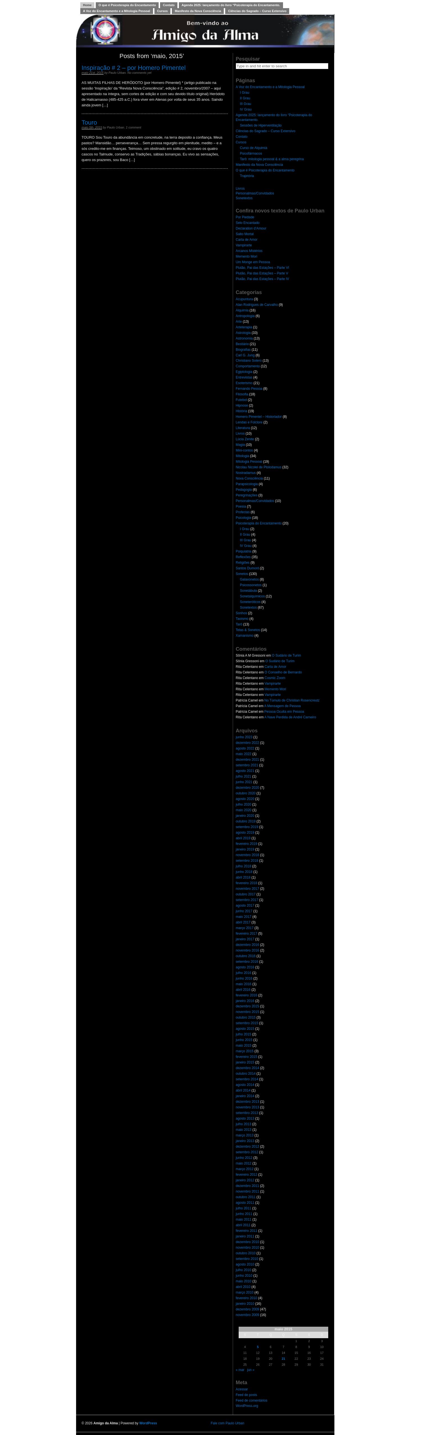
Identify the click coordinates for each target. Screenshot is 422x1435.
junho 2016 (244, 978)
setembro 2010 (247, 1259)
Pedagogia (244, 490)
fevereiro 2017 (246, 934)
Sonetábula (248, 591)
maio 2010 (244, 1281)
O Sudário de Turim (286, 655)
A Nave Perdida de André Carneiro (290, 717)
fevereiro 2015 (246, 1057)
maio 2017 (244, 917)
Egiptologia (244, 372)
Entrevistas (244, 377)
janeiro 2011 (245, 1236)
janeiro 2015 (245, 1062)
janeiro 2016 (245, 1001)
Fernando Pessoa (249, 389)
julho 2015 (243, 1034)
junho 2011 (244, 1214)
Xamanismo (245, 636)
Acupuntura (244, 299)
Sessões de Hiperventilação (261, 125)
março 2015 (245, 1051)
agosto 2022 (245, 748)
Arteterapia (244, 327)
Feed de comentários (252, 1400)
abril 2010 (243, 1287)
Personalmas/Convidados (255, 193)
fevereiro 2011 (246, 1231)
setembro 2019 (247, 827)
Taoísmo (242, 619)
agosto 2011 (245, 1203)
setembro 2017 (247, 900)
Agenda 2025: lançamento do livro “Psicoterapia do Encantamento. (231, 5)
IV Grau (246, 109)
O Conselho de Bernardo (283, 672)
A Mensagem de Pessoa (282, 706)
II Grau (245, 98)
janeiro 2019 (245, 849)
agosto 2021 (245, 771)
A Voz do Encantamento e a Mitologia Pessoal (116, 11)
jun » (250, 1370)
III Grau (245, 104)
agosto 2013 (245, 1118)
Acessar (242, 1389)
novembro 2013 (247, 1107)
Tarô (239, 624)
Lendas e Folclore (249, 422)
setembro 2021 (247, 765)
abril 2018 (243, 877)
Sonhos (241, 613)
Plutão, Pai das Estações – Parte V (262, 273)
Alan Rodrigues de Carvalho (257, 305)
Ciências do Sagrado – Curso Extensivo (257, 11)
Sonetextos (244, 198)
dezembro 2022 (247, 743)
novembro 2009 (247, 1315)
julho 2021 (243, 776)
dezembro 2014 (247, 1068)
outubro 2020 (246, 793)
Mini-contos (244, 450)
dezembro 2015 (247, 1006)
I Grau (244, 93)
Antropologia (245, 316)
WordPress (148, 1423)
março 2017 (245, 928)
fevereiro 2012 (246, 1175)
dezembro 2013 (247, 1102)
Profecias (243, 512)
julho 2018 (243, 866)
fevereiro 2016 (246, 995)
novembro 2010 (247, 1248)
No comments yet (139, 72)
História (241, 411)
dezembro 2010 (247, 1242)
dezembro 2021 (247, 760)
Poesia (241, 506)
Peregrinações (246, 495)
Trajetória (247, 176)
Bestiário (242, 344)
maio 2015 (244, 1045)
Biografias (243, 350)
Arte (239, 322)
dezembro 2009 (247, 1309)
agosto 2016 (245, 967)
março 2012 (245, 1169)
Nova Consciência (249, 478)
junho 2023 (244, 737)
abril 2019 (243, 838)
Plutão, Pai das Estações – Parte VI (262, 268)
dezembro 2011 (247, 1186)
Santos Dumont (247, 568)
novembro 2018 (247, 855)
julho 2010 (243, 1270)
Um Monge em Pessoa (253, 262)
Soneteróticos (250, 602)
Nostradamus (246, 473)
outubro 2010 (246, 1253)
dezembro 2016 (247, 945)
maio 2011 (244, 1219)
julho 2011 (243, 1208)
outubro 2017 (246, 894)
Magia (240, 445)
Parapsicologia (247, 484)
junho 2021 (244, 782)
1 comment (133, 127)
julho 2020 (243, 804)
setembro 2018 (247, 861)
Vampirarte (244, 245)
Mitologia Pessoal (249, 462)
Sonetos (242, 574)
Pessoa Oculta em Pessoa (284, 712)
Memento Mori (246, 256)
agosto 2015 (245, 1029)
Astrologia (243, 333)
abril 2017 (243, 922)
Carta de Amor (246, 240)
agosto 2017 (245, 905)
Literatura (243, 428)
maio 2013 (244, 1130)
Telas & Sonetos (248, 630)
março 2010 (245, 1292)
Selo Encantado (248, 223)
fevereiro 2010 (246, 1298)
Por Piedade (245, 217)
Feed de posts (246, 1395)
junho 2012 (244, 1158)
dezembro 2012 (247, 1147)
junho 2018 (244, 872)
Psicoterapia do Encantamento (259, 523)
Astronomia (244, 338)
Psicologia (243, 518)
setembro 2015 (247, 1023)
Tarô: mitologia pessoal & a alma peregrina (272, 159)
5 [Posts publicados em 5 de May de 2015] (258, 1347)
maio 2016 (244, 984)
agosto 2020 (245, 799)
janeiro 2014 (245, 1096)
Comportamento (248, 366)
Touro (89, 122)
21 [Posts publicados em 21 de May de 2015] (283, 1358)
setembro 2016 (247, 962)
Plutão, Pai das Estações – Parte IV (262, 279)
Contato (169, 5)
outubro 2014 (246, 1074)
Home (87, 5)
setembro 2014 (247, 1079)
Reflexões (243, 557)
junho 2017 (244, 911)
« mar (240, 1370)
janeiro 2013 (245, 1141)
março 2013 (245, 1135)
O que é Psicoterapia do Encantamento (127, 5)
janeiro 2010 (245, 1304)
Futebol (241, 400)
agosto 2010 (245, 1264)
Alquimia (242, 310)
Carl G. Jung (245, 355)
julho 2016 (243, 973)
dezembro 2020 (247, 788)
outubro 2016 (246, 956)
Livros (240, 189)
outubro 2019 (246, 821)
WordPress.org (247, 1406)
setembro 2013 (247, 1113)
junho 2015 (244, 1040)
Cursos (162, 11)
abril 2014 (243, 1090)
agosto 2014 (245, 1085)
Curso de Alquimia (253, 148)
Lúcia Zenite (245, 439)
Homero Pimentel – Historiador (259, 417)
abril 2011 (243, 1225)
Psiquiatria (244, 551)
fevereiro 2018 (246, 883)
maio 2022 (244, 754)
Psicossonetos (251, 585)
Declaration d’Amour (251, 228)
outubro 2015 (246, 1017)
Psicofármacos (251, 153)
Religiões (243, 563)
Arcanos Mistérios (249, 251)
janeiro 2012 (245, 1180)
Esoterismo (244, 383)
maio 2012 (244, 1163)
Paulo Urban (117, 72)
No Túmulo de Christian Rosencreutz (292, 700)
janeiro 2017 (245, 939)
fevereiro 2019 (246, 844)
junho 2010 (244, 1276)
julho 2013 (243, 1124)
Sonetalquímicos (252, 596)
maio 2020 (244, 810)
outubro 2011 (246, 1197)
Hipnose (242, 405)
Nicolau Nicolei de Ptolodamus (259, 467)
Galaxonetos (249, 579)
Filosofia (242, 394)
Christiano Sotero (249, 361)
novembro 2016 (247, 950)
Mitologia (242, 456)
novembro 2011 (247, 1191)
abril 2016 (243, 990)
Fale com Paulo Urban (227, 1423)
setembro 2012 (247, 1152)
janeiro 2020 (245, 816)
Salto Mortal (245, 234)
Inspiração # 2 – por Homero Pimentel (134, 67)
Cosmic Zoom (274, 678)
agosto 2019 (245, 833)
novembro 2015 (247, 1012)
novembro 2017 (247, 889)
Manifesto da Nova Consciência (198, 11)
